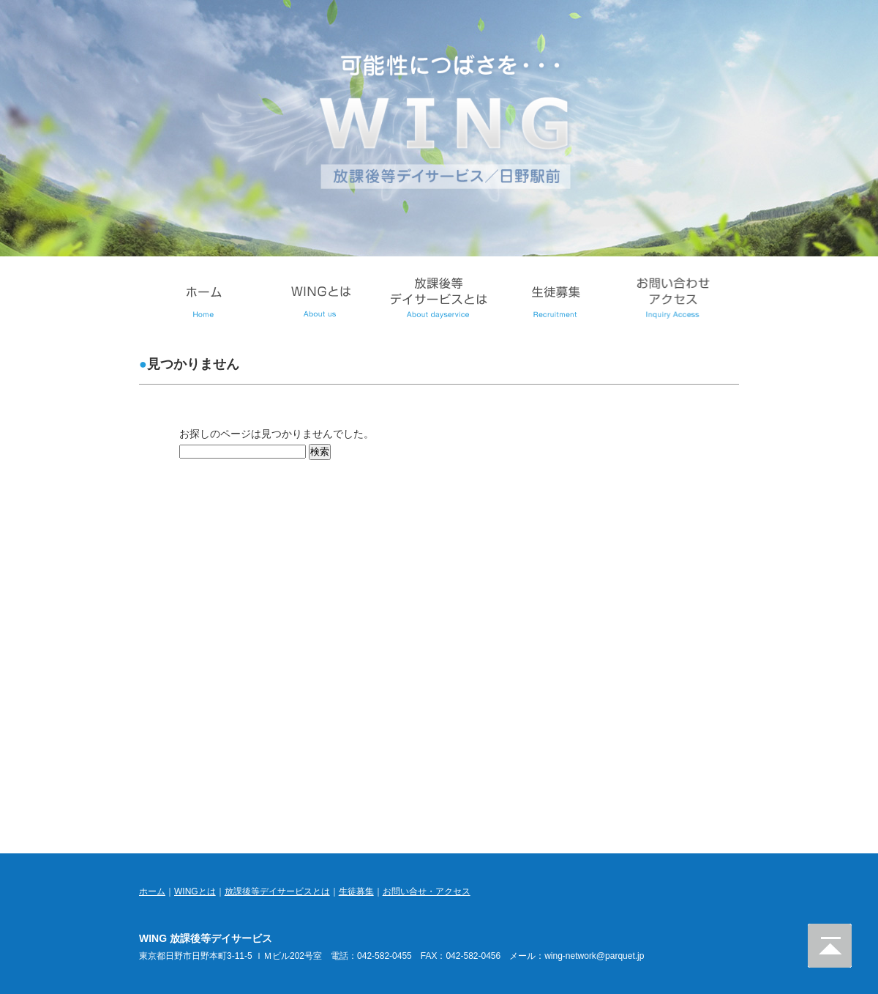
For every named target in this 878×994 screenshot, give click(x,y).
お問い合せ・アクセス (426, 891)
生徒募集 (356, 891)
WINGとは (195, 891)
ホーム (152, 891)
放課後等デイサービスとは (277, 891)
